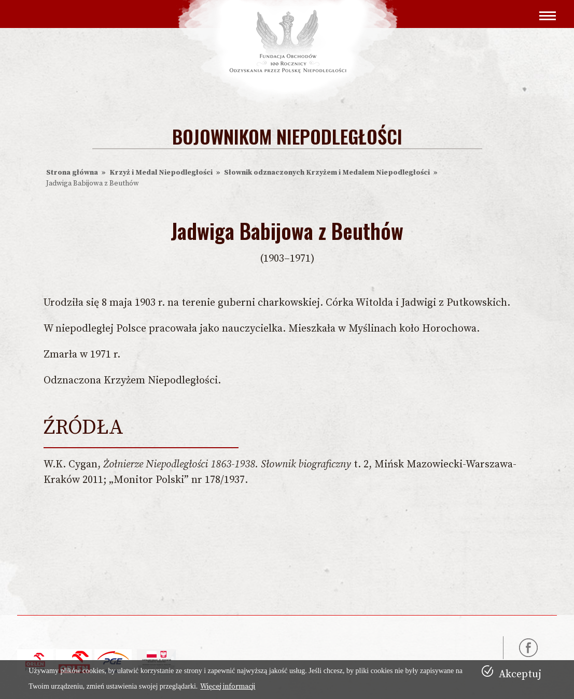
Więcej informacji (227, 686)
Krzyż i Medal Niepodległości (161, 172)
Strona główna (72, 172)
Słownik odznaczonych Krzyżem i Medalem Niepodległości (327, 172)
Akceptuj (520, 674)
